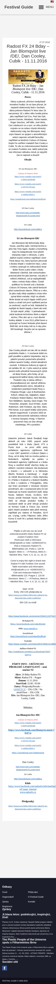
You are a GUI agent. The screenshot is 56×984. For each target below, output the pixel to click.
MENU (46, 7)
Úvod (4, 892)
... (16, 937)
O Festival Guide (36, 897)
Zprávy (5, 901)
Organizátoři (8, 897)
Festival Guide (18, 7)
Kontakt (31, 901)
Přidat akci (33, 892)
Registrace (7, 906)
